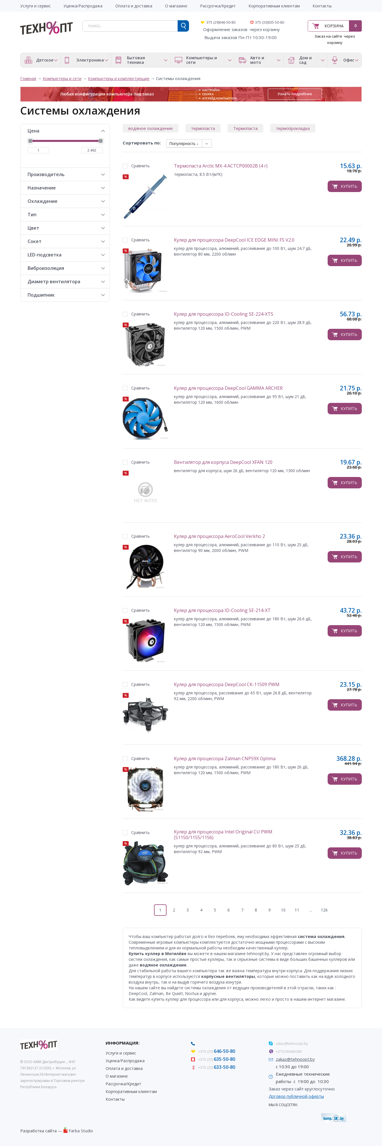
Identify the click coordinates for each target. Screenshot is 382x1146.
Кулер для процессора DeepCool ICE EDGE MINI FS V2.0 (234, 240)
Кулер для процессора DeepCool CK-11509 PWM (227, 685)
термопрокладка (293, 128)
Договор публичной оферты (296, 1096)
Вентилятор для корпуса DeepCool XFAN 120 (223, 462)
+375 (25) (216, 1067)
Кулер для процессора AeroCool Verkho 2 (219, 536)
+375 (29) (216, 1051)
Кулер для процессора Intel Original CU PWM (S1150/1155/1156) (223, 835)
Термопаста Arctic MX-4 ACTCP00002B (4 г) (221, 166)
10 (283, 910)
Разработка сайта (38, 1130)
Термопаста (245, 128)
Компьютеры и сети (62, 78)
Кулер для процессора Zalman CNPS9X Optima (225, 759)
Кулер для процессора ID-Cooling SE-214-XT (222, 610)
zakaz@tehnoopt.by (292, 1043)
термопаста (203, 128)
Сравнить (140, 165)
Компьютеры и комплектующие (118, 78)
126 (324, 910)
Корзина (334, 25)
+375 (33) (216, 1059)
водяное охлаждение (150, 128)
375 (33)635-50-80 (269, 22)
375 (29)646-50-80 (220, 22)
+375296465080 (289, 1051)
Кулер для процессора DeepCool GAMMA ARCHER (228, 388)
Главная (28, 78)
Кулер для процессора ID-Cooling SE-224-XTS (223, 314)
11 (297, 910)
